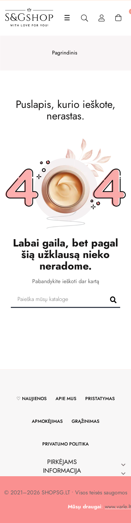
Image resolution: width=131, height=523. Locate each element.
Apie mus (66, 398)
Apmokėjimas (47, 421)
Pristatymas (100, 398)
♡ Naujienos (31, 398)
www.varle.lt (118, 506)
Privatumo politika (65, 444)
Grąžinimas (86, 421)
